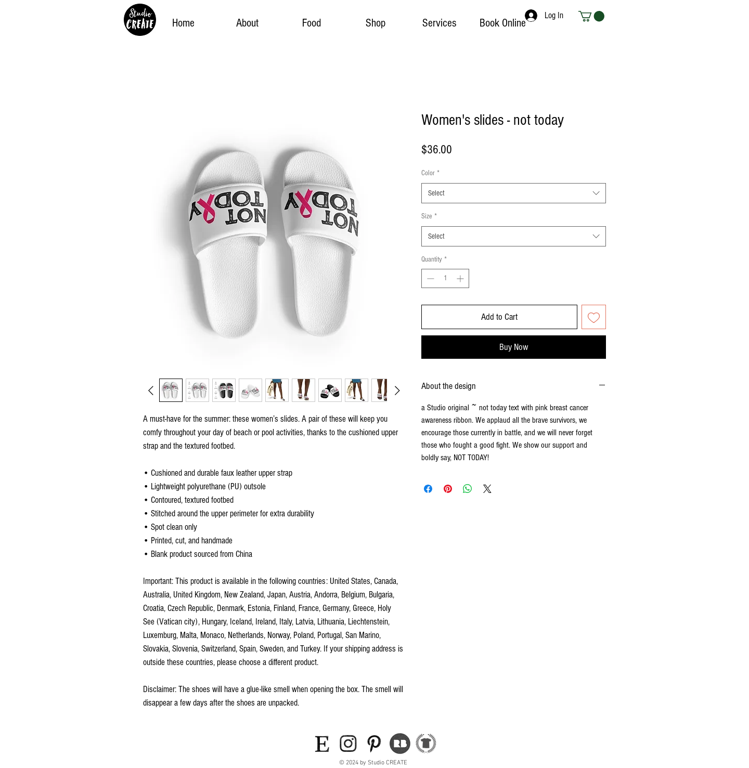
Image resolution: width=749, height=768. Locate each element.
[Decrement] (429, 278)
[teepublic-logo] (426, 743)
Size (429, 216)
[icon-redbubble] (400, 743)
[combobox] (513, 193)
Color (430, 173)
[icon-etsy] (322, 743)
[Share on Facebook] (428, 489)
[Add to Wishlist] (594, 317)
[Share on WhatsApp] (467, 489)
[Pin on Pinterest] (448, 489)
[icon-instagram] (348, 743)
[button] (591, 16)
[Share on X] (487, 489)
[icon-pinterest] (374, 743)
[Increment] (461, 278)
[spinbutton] (445, 278)
